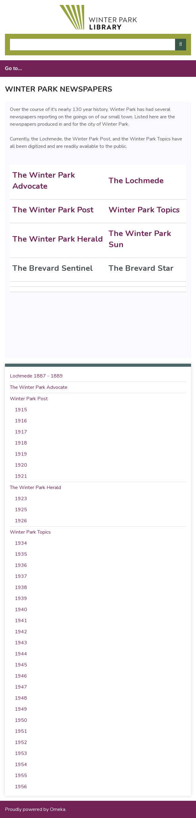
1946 (21, 676)
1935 (21, 554)
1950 (21, 720)
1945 (21, 665)
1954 (21, 764)
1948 (21, 698)
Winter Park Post (29, 398)
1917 (21, 432)
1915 (21, 409)
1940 (21, 609)
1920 (21, 465)
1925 (21, 509)
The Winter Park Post (52, 209)
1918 (21, 443)
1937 (21, 576)
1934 (21, 543)
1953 (21, 753)
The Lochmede (137, 180)
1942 (21, 631)
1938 (21, 587)
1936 (21, 565)
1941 (21, 620)
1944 (21, 653)
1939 (21, 598)
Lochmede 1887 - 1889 (36, 376)
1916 (21, 420)
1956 (21, 786)
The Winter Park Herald (57, 239)
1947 (21, 687)
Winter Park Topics (144, 209)
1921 (21, 476)
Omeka (57, 809)
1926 (21, 520)
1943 (21, 642)
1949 (21, 709)
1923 (21, 498)
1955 (21, 775)
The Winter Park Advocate (43, 181)
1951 (21, 731)
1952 (21, 742)
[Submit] (180, 44)
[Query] (98, 44)
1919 (21, 454)
